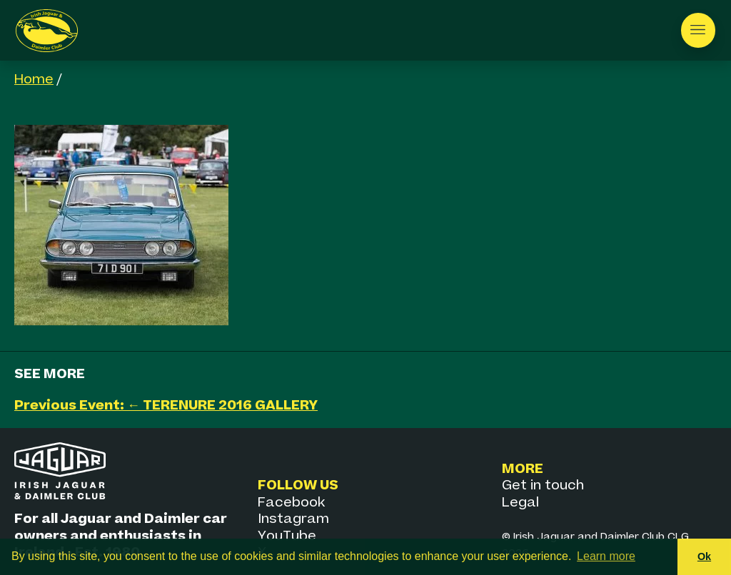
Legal (520, 502)
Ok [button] (704, 556)
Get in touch (543, 485)
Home (34, 79)
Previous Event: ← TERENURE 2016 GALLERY (166, 405)
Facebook (291, 502)
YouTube (287, 536)
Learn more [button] (606, 556)
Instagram (293, 519)
